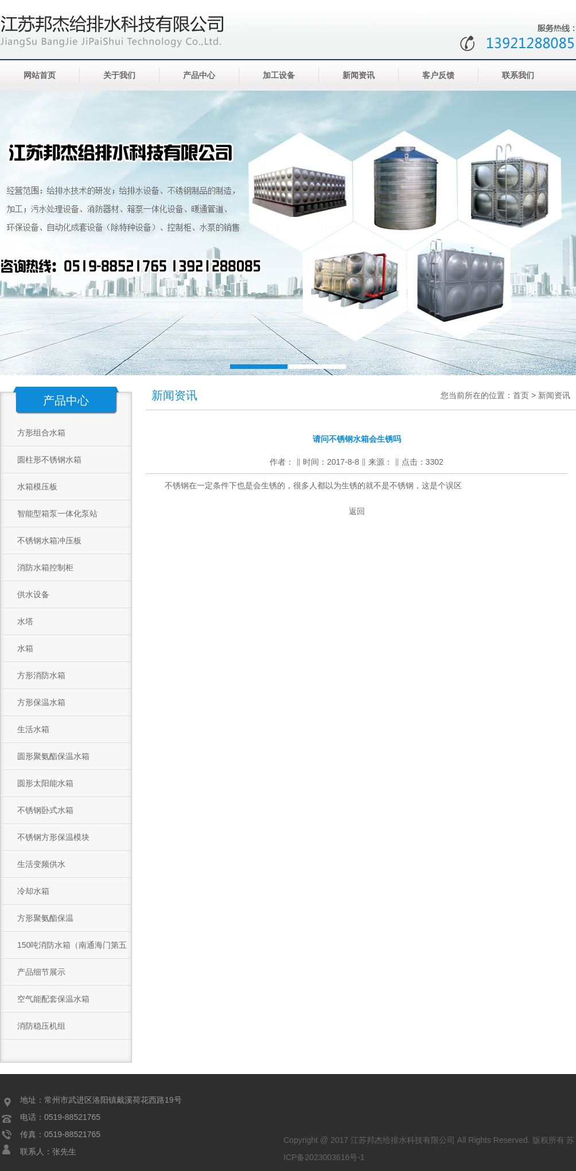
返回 (357, 511)
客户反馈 (438, 75)
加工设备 (279, 75)
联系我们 (518, 75)
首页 (521, 395)
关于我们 (119, 75)
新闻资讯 (359, 75)
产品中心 (199, 75)
